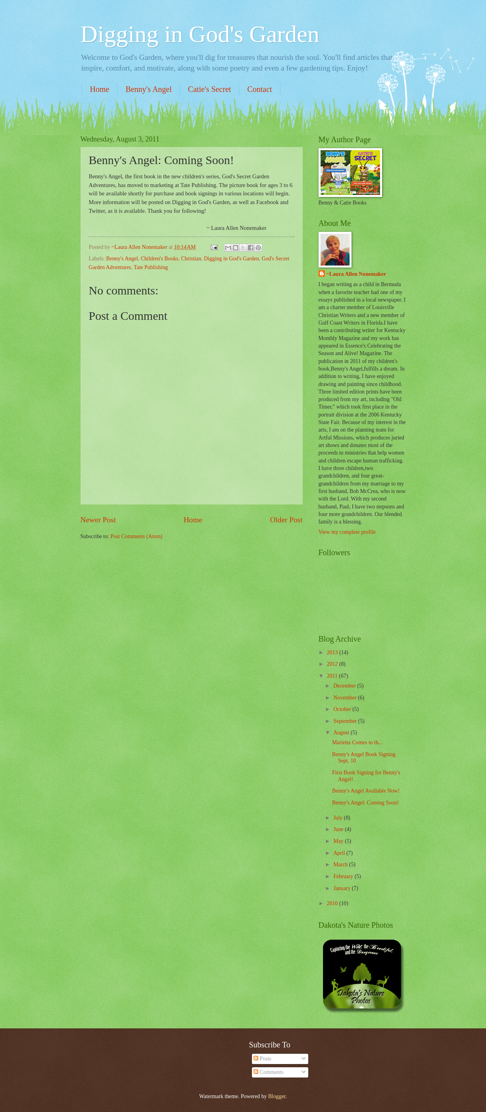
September (345, 721)
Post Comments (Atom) (136, 536)
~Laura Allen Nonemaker (356, 274)
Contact (259, 89)
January (342, 888)
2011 (333, 676)
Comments (268, 1072)
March (341, 864)
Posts (262, 1059)
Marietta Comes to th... (357, 742)
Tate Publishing (151, 267)
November (345, 698)
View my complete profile (347, 532)
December (345, 686)
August (341, 733)
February (343, 876)
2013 (333, 652)
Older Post (286, 520)
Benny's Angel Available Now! (366, 791)
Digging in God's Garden (200, 34)
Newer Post (98, 520)
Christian (191, 259)
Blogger (277, 1096)
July (338, 818)
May (339, 841)
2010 (333, 903)
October (342, 709)
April (339, 853)
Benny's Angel (148, 89)
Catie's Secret (209, 89)
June (339, 829)
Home (99, 89)
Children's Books (160, 259)
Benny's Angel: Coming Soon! (365, 803)
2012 (333, 664)
